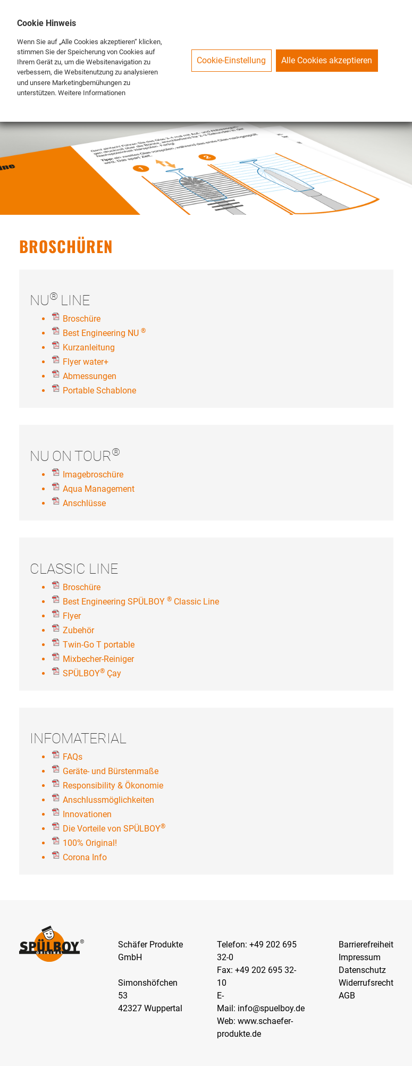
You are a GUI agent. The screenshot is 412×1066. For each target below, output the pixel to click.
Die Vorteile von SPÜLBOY (114, 829)
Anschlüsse (84, 503)
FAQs (72, 757)
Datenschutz (362, 970)
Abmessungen (89, 376)
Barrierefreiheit (366, 944)
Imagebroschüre (93, 474)
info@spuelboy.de (271, 1008)
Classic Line (196, 602)
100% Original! (90, 843)
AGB (347, 996)
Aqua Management (98, 489)
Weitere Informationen (91, 93)
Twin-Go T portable (98, 645)
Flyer (72, 616)
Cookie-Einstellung (231, 60)
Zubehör (78, 630)
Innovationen (87, 814)
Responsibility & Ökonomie (113, 785)
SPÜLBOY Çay (93, 673)
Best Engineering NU (101, 333)
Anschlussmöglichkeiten (108, 800)
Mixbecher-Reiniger (98, 659)
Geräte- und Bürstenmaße (110, 771)
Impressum (360, 957)
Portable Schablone (99, 390)
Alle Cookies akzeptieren (326, 60)
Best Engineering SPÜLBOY (114, 602)
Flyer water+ (85, 362)
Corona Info (85, 857)
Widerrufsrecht (366, 983)
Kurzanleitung (89, 347)
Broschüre (81, 319)
